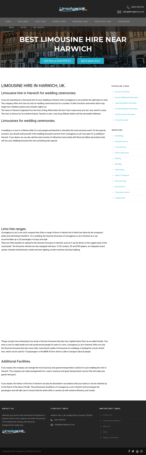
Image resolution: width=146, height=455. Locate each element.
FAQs (105, 432)
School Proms (120, 147)
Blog (23, 27)
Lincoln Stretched (122, 91)
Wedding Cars (80, 21)
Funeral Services (121, 141)
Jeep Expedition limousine (126, 103)
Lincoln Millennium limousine (126, 97)
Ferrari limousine (121, 120)
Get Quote (38, 27)
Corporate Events (122, 192)
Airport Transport (122, 175)
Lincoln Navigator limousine (126, 108)
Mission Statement (110, 437)
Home (8, 21)
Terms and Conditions (112, 420)
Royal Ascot (120, 186)
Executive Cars (103, 21)
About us (106, 426)
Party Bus (40, 21)
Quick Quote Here (90, 61)
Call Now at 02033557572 (57, 61)
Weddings (119, 136)
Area (11, 27)
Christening (119, 169)
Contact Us (107, 415)
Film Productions (122, 152)
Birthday (118, 164)
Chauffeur (123, 21)
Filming (118, 158)
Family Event (120, 198)
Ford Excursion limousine (125, 114)
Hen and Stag (120, 181)
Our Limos (23, 21)
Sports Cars (59, 21)
